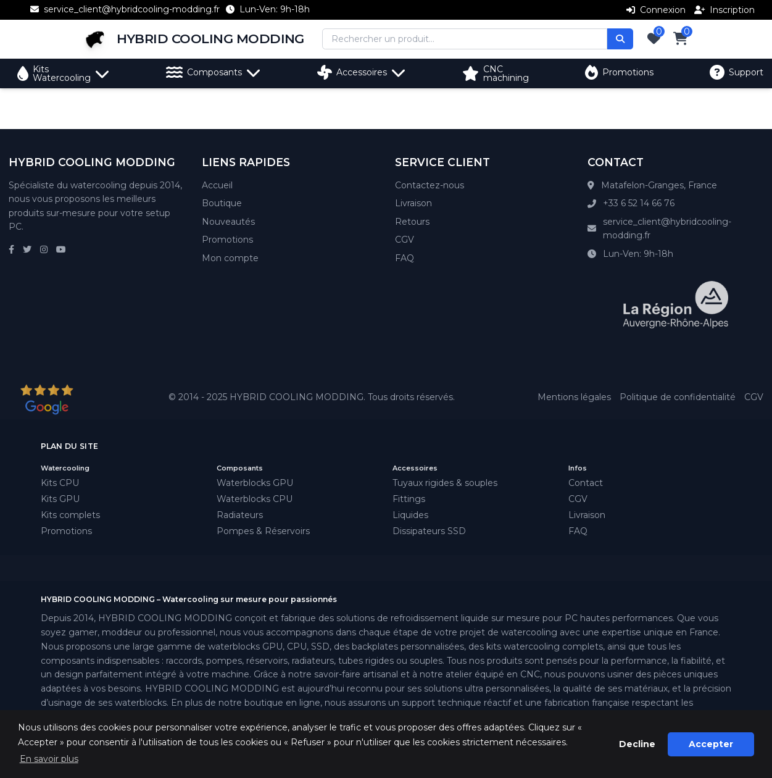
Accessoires (361, 72)
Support (736, 72)
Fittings (408, 498)
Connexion (656, 10)
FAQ (404, 258)
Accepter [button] (711, 744)
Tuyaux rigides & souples (444, 482)
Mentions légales (574, 397)
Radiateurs (240, 515)
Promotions (619, 72)
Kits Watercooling (63, 73)
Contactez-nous (429, 185)
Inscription (724, 10)
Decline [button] (637, 744)
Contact (585, 482)
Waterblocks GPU (255, 482)
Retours (412, 221)
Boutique (222, 203)
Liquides (410, 515)
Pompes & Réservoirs (263, 531)
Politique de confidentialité (678, 397)
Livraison (413, 203)
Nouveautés (228, 221)
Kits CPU (60, 482)
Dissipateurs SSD (429, 531)
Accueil (217, 185)
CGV (404, 239)
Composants (213, 72)
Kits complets (70, 515)
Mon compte (230, 258)
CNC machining (495, 73)
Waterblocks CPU (255, 498)
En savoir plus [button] (49, 758)
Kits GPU (60, 498)
